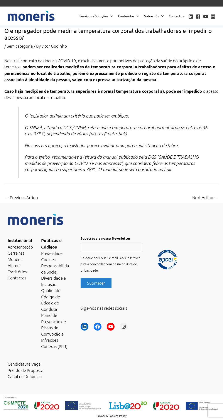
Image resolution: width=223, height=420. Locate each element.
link (121, 133)
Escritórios (17, 271)
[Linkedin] (190, 16)
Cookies (48, 259)
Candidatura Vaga (24, 363)
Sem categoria (20, 46)
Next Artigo (205, 197)
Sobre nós (151, 16)
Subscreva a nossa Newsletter (105, 238)
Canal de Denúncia (25, 376)
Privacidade (52, 253)
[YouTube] (205, 16)
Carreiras (16, 252)
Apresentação (20, 246)
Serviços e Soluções (93, 16)
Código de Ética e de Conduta (50, 303)
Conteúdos (126, 16)
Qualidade (50, 290)
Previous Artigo (21, 197)
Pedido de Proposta (25, 370)
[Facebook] (198, 16)
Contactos (176, 16)
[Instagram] (213, 16)
